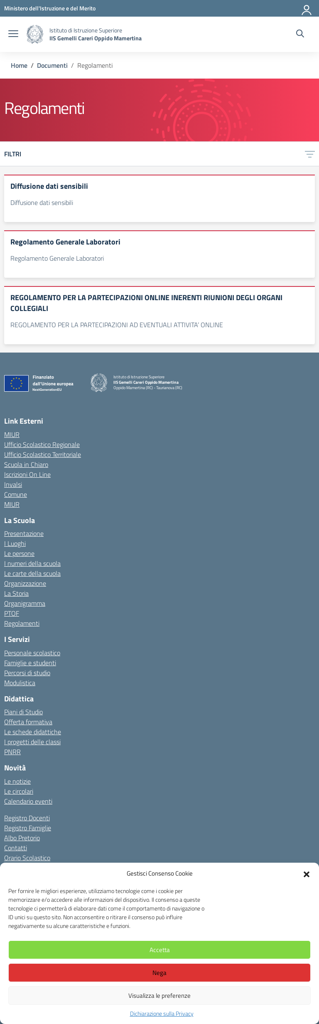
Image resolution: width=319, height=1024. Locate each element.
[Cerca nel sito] (300, 34)
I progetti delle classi (32, 742)
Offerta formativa (28, 722)
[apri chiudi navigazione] (13, 34)
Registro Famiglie (27, 828)
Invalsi (13, 484)
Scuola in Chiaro (26, 464)
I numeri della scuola (32, 563)
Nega (159, 972)
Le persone (19, 553)
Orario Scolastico (27, 858)
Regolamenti (21, 623)
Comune (15, 494)
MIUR (12, 434)
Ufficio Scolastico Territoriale (42, 454)
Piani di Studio (23, 712)
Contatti (15, 848)
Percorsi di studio (27, 673)
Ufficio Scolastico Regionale (42, 444)
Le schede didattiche (32, 732)
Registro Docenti (27, 818)
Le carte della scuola (32, 573)
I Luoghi (15, 543)
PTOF (11, 613)
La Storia (16, 593)
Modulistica (19, 683)
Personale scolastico (32, 653)
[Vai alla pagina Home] (19, 65)
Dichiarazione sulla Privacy (162, 1013)
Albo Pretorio (22, 838)
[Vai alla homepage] (35, 34)
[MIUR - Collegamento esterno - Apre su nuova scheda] (50, 8)
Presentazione (24, 533)
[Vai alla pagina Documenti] (52, 65)
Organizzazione (25, 583)
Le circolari (18, 791)
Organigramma (24, 603)
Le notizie (17, 781)
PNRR (12, 752)
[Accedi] (307, 8)
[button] (306, 873)
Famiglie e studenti (30, 663)
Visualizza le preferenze (159, 995)
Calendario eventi (28, 801)
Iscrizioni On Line (27, 474)
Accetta (160, 950)
